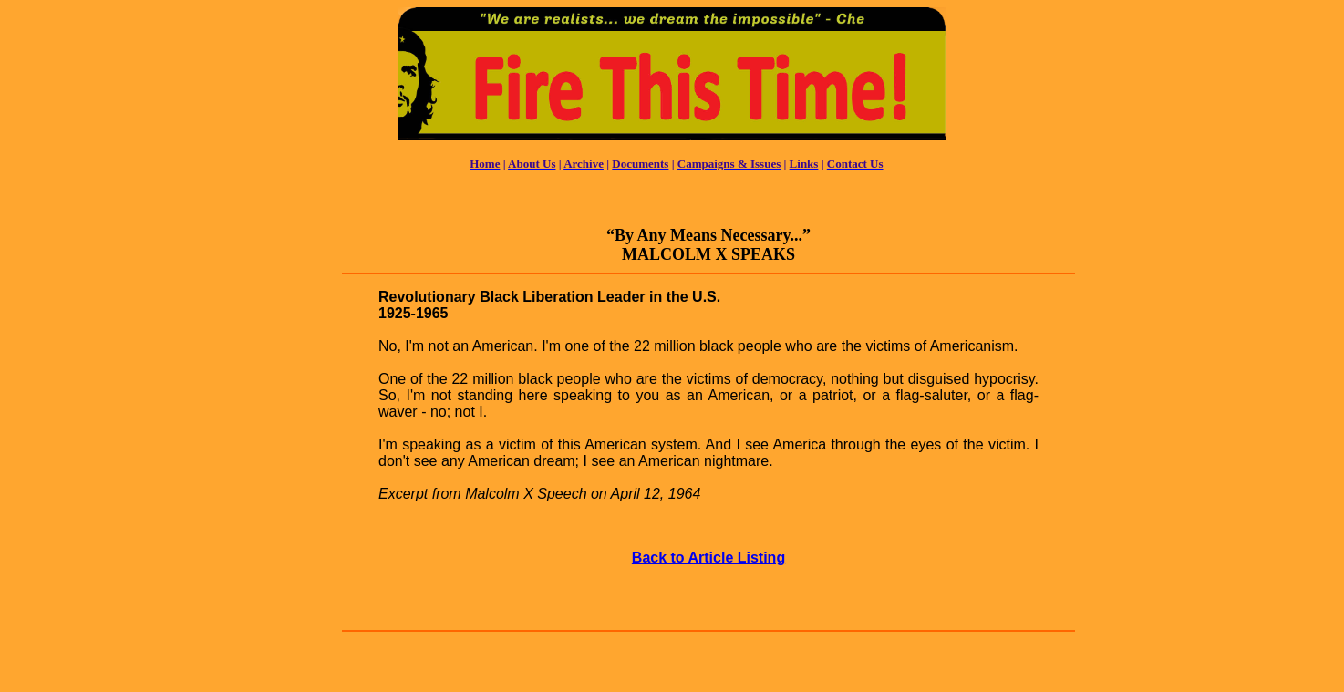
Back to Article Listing (708, 557)
